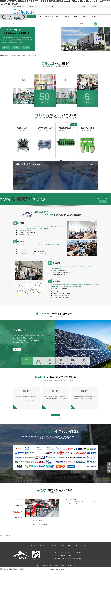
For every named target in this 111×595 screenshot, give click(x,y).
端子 (20, 24)
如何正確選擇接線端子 (32, 55)
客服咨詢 (109, 467)
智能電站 (61, 363)
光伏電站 (27, 363)
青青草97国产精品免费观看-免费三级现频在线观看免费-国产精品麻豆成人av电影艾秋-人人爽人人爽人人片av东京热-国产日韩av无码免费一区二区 (32, 569)
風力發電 (49, 363)
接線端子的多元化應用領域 (22, 55)
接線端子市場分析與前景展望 (10, 55)
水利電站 (38, 363)
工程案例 (67, 16)
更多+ (83, 55)
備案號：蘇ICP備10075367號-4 (68, 565)
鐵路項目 (72, 363)
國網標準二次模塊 (49, 16)
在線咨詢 (26, 47)
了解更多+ (5, 47)
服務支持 (85, 16)
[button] (10, 17)
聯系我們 (94, 16)
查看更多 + (92, 164)
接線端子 (24, 24)
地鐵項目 (84, 363)
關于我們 (40, 16)
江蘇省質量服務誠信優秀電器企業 (16, 33)
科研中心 (16, 47)
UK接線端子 (35, 24)
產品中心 (58, 16)
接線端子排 (29, 24)
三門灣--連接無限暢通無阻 (14, 30)
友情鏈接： (2, 535)
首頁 (31, 16)
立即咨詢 (17, 349)
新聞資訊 (76, 16)
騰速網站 (8, 535)
